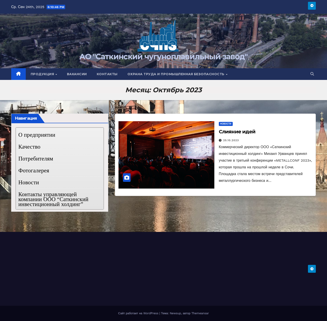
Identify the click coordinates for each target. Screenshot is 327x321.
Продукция (43, 74)
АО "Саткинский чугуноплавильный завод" (163, 56)
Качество (29, 147)
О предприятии (36, 135)
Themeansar (200, 313)
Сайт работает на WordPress (138, 313)
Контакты (107, 74)
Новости (28, 182)
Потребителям (35, 159)
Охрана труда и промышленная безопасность (176, 74)
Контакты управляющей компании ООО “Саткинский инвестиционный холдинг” (53, 199)
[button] (312, 74)
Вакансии (77, 74)
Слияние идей (237, 132)
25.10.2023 (231, 140)
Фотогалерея (33, 170)
